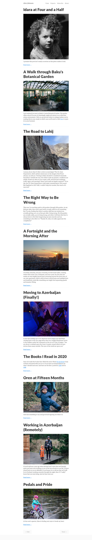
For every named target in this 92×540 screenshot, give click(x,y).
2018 (24, 367)
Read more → (27, 65)
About (67, 3)
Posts (47, 3)
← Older (27, 532)
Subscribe (60, 3)
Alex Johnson (28, 3)
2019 (60, 365)
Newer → (64, 532)
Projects (53, 3)
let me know (60, 362)
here (61, 119)
